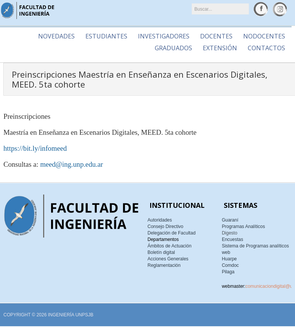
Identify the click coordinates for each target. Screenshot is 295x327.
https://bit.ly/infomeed (35, 148)
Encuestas (232, 239)
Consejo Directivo (165, 226)
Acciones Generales (168, 259)
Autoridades (160, 220)
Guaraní (230, 220)
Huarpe (229, 259)
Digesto (229, 233)
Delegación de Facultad (172, 233)
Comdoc (230, 265)
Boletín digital (161, 252)
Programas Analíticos (243, 226)
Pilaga (228, 271)
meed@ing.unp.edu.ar (71, 164)
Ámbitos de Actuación (169, 246)
